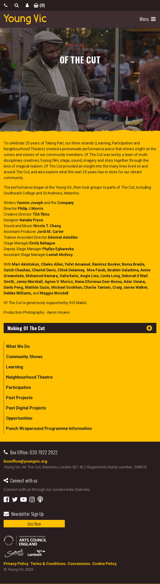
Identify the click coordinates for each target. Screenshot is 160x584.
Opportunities (19, 418)
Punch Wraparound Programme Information (49, 428)
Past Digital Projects (26, 407)
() (38, 5)
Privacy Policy (16, 563)
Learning (14, 366)
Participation (18, 387)
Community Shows (24, 356)
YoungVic (25, 19)
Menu (144, 19)
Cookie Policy (104, 563)
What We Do (18, 346)
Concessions (79, 563)
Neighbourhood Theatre (29, 377)
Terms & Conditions (48, 563)
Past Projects (19, 397)
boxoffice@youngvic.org (25, 461)
